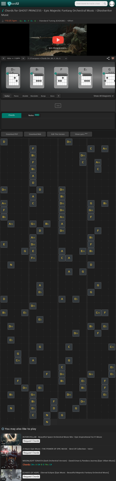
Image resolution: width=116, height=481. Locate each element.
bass (52, 96)
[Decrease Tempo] (3, 58)
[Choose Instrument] (59, 96)
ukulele (25, 96)
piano (16, 96)
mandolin (34, 96)
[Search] (104, 3)
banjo (43, 96)
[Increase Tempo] (23, 58)
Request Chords (31, 441)
